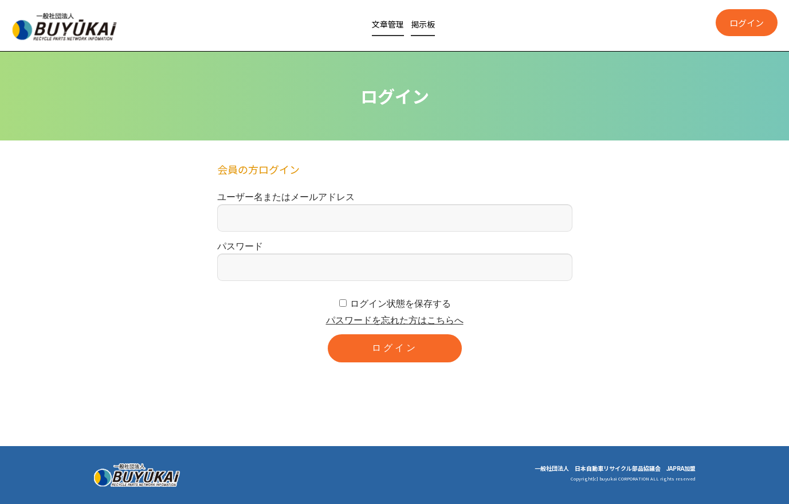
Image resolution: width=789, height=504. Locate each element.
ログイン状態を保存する (400, 303)
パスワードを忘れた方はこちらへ (395, 320)
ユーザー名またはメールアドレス (286, 197)
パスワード (240, 246)
